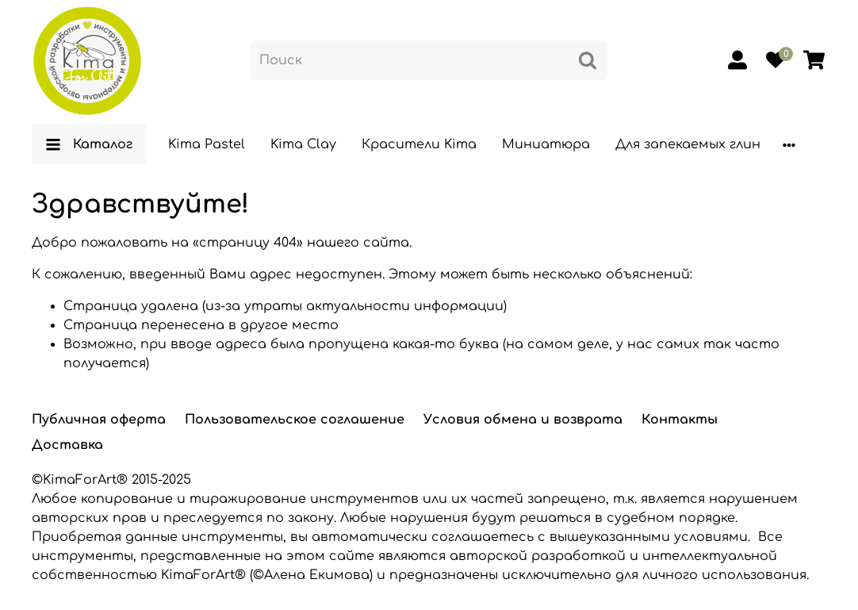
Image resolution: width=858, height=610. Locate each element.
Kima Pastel (206, 144)
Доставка (67, 445)
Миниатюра (546, 144)
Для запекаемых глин (687, 144)
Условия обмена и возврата (522, 419)
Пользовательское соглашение (294, 419)
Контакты (680, 419)
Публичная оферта (99, 419)
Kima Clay (303, 144)
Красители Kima (419, 144)
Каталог (88, 144)
